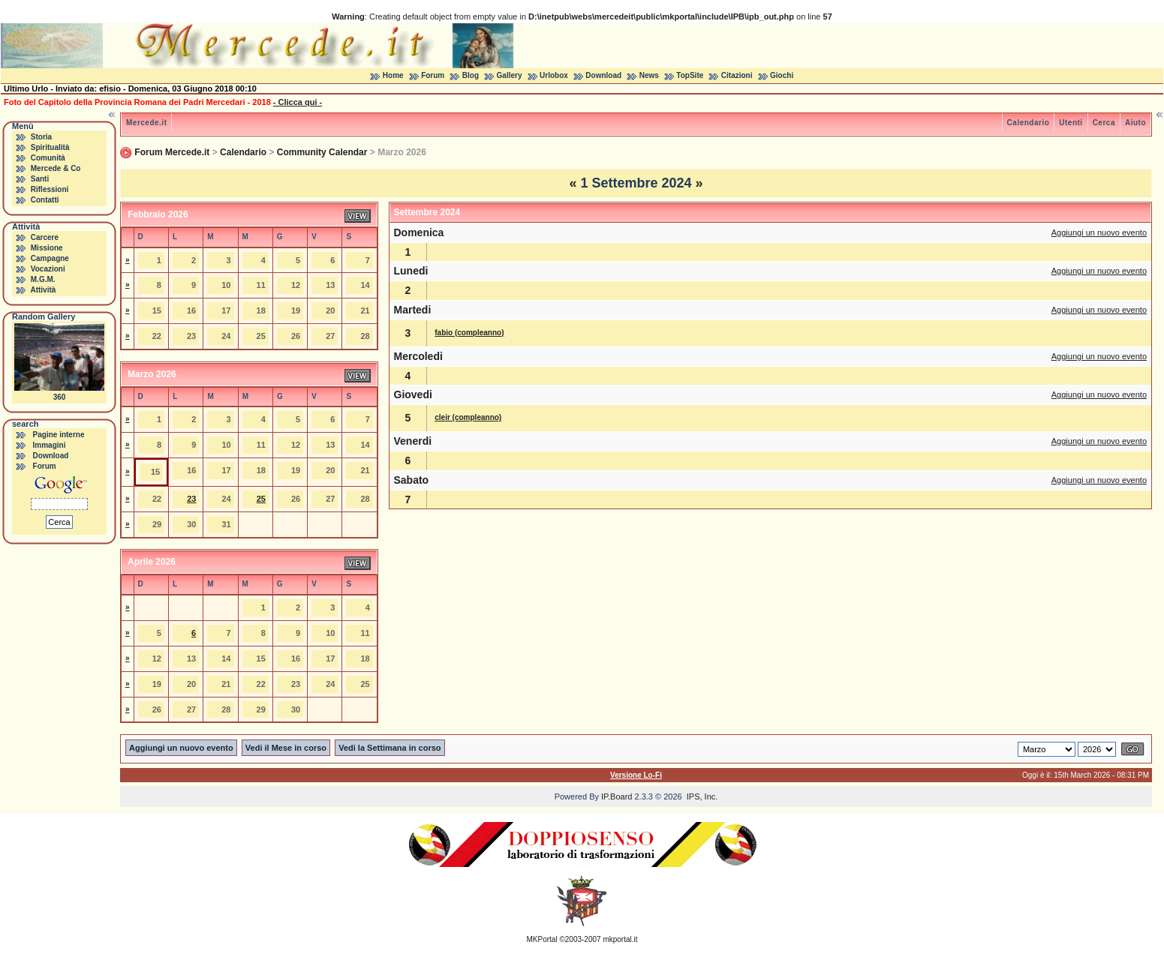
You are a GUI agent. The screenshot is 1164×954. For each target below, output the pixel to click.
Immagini (49, 445)
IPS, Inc (701, 796)
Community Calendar (322, 152)
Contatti (45, 200)
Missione (47, 248)
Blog (470, 75)
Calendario (1028, 122)
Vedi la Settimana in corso (389, 747)
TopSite (689, 75)
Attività (43, 290)
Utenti (1070, 122)
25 (261, 498)
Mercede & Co (56, 168)
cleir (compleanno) (468, 417)
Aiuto (1135, 122)
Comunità (48, 158)
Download (603, 75)
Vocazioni (48, 269)
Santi (40, 179)
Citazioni (737, 75)
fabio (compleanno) (469, 332)
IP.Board (616, 796)
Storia (41, 137)
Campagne (50, 258)
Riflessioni (50, 189)
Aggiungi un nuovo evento (1099, 232)
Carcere (45, 237)
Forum (432, 75)
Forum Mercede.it (171, 152)
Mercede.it (146, 122)
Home (393, 75)
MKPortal (542, 939)
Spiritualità (50, 147)
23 (191, 498)
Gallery (509, 75)
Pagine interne (59, 434)
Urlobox (554, 75)
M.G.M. (43, 279)
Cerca (1104, 122)
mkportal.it (620, 939)
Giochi (781, 75)
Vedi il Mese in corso (285, 747)
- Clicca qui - (297, 102)
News (649, 75)
